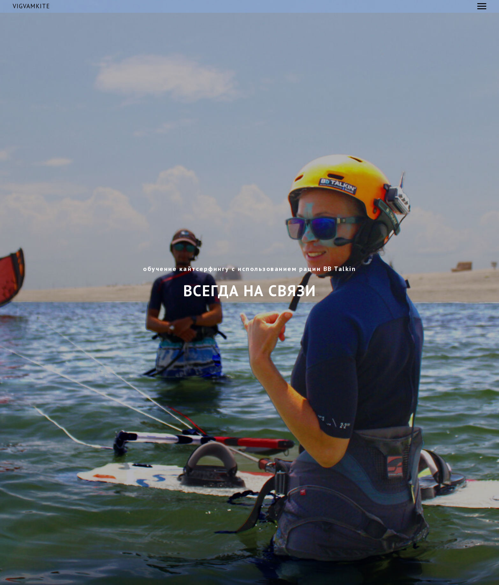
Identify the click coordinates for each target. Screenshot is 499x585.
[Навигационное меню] (481, 6)
